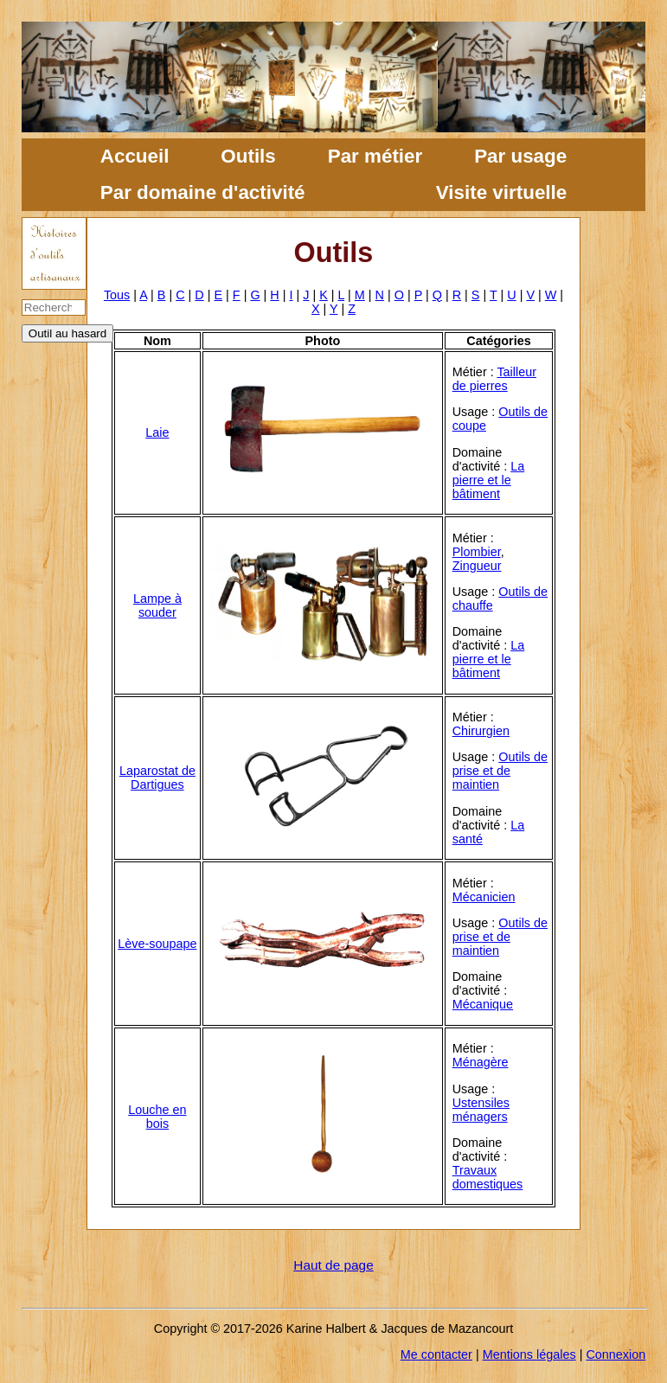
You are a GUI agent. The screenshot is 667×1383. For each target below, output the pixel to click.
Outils (248, 156)
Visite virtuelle (501, 192)
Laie (157, 432)
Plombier (476, 552)
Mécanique (482, 1004)
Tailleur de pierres (494, 379)
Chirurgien (481, 731)
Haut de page (333, 1265)
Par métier (375, 156)
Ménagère (480, 1062)
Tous (117, 295)
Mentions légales (529, 1354)
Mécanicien (484, 897)
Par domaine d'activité (202, 192)
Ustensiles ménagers (481, 1110)
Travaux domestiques (487, 1177)
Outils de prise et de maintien (500, 770)
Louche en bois (157, 1116)
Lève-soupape (157, 944)
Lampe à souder (157, 605)
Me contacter (436, 1354)
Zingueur (477, 566)
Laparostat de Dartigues (157, 777)
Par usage (520, 156)
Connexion (615, 1354)
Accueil (135, 156)
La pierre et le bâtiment (488, 480)
